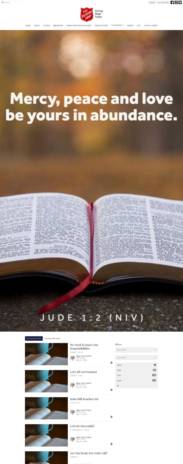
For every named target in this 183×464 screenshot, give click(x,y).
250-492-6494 (163, 2)
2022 (136, 370)
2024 (136, 365)
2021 (136, 375)
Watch (130, 25)
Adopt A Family (151, 25)
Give (139, 25)
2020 (136, 380)
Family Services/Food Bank (78, 25)
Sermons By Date (33, 338)
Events (46, 25)
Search (152, 2)
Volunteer (117, 25)
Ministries (58, 25)
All (118, 385)
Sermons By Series (52, 338)
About (37, 25)
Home (28, 25)
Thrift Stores (101, 25)
